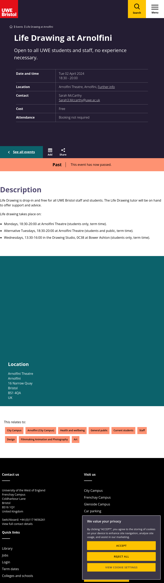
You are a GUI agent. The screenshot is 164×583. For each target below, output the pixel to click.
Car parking (92, 511)
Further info (106, 87)
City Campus (14, 430)
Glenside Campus (97, 504)
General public (99, 430)
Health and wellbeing (72, 430)
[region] (121, 547)
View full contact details (17, 524)
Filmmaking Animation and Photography (44, 439)
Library (7, 548)
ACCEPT (121, 545)
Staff (142, 430)
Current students (123, 430)
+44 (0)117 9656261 (33, 520)
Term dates (10, 569)
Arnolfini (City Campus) (40, 430)
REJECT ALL (121, 556)
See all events (24, 152)
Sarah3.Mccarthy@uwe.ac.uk (79, 100)
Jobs (5, 555)
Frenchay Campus (97, 497)
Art (75, 439)
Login (6, 562)
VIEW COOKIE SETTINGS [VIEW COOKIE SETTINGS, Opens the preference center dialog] (121, 567)
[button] (50, 152)
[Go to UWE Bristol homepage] (11, 27)
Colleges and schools (17, 576)
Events (19, 27)
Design (11, 439)
